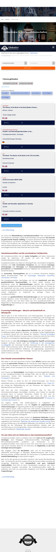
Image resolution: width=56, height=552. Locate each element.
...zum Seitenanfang (7, 181)
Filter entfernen (5, 37)
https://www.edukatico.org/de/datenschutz (31, 532)
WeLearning (28, 506)
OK (25, 528)
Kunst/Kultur (5, 229)
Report (28, 508)
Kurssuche (28, 505)
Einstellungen (12, 528)
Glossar (28, 512)
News (28, 509)
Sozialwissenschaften (15, 14)
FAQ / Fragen (28, 511)
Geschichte (50, 227)
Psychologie (32, 227)
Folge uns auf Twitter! (35, 544)
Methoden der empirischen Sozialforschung (35, 372)
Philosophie (41, 227)
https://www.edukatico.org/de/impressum (25, 534)
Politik (15, 229)
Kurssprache (43, 14)
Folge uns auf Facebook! (21, 544)
